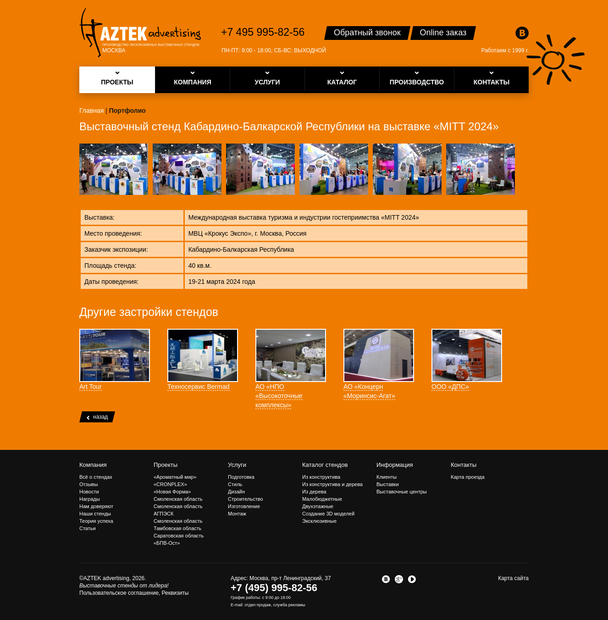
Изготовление (244, 506)
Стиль (235, 484)
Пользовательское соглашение (119, 593)
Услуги (237, 464)
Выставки (387, 484)
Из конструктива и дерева (332, 484)
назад (97, 417)
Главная (91, 110)
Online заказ (443, 32)
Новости (89, 491)
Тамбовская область (177, 528)
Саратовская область (179, 535)
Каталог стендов (325, 464)
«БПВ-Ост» (167, 543)
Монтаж (237, 513)
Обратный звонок (367, 32)
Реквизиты (175, 593)
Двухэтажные (317, 506)
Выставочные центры (401, 491)
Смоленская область (178, 499)
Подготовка (241, 477)
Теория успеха (96, 521)
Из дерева (314, 491)
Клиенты (386, 477)
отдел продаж (258, 605)
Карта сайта (513, 578)
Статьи (87, 528)
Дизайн (236, 491)
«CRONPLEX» (170, 484)
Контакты (463, 464)
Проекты (165, 464)
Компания (93, 464)
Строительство (245, 499)
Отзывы (88, 484)
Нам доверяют (96, 506)
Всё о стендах (95, 477)
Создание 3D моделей (328, 513)
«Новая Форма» (172, 491)
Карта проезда (468, 477)
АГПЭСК (163, 513)
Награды (89, 499)
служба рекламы (289, 605)
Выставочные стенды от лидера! (124, 585)
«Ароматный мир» (175, 477)
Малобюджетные (322, 499)
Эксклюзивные (319, 521)
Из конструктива (321, 477)
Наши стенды (95, 513)
